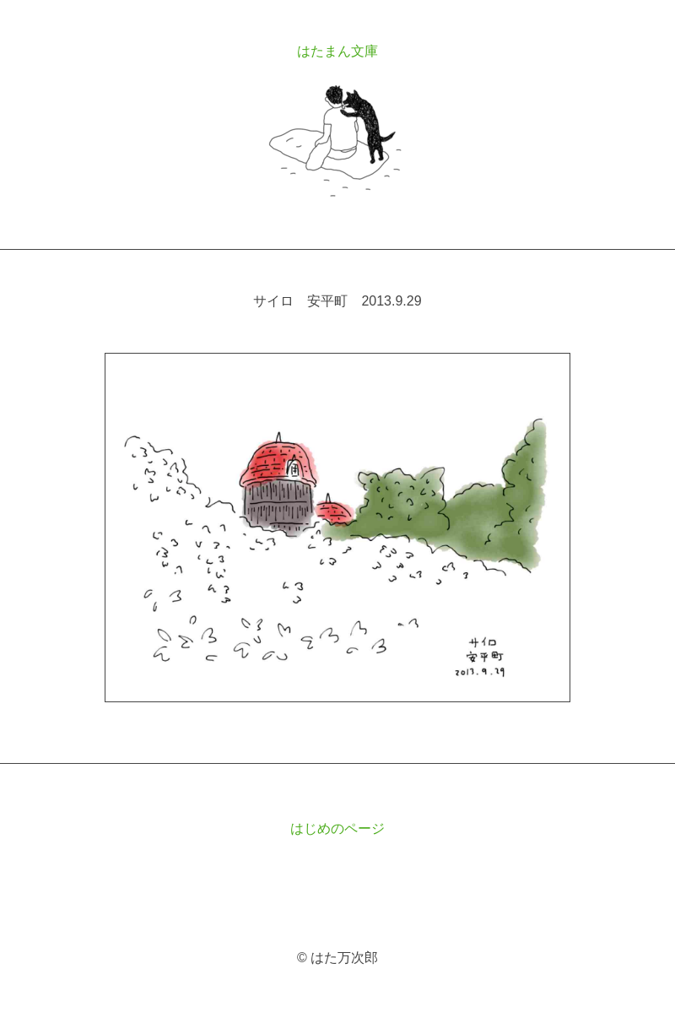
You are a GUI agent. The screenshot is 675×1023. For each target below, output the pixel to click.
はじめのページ (337, 828)
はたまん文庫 (337, 51)
